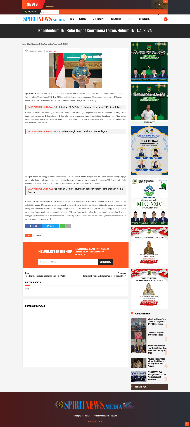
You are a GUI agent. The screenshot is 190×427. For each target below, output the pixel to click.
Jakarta (38, 235)
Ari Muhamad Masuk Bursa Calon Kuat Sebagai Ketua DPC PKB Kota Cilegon (157, 322)
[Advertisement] (75, 154)
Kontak (87, 415)
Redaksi (114, 415)
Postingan (44, 12)
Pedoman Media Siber (100, 415)
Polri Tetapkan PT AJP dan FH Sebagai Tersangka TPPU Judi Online (87, 107)
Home (72, 19)
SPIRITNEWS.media (96, 421)
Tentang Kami (78, 415)
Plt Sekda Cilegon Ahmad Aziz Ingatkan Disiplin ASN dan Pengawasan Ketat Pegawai (156, 362)
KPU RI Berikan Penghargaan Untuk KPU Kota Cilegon (80, 131)
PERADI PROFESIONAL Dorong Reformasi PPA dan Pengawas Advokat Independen (157, 376)
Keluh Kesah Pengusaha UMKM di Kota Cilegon (156, 334)
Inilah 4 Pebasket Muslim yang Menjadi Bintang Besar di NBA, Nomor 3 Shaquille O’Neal (157, 349)
